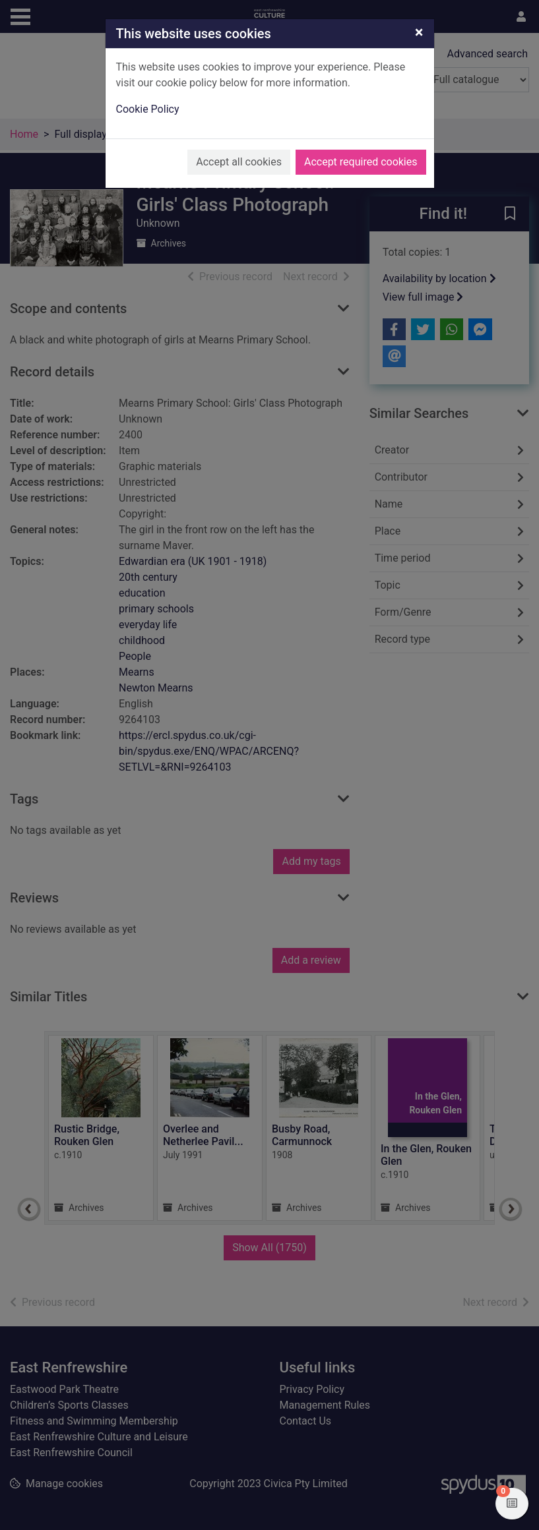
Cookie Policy (147, 109)
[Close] (419, 32)
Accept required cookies (361, 162)
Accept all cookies (239, 162)
